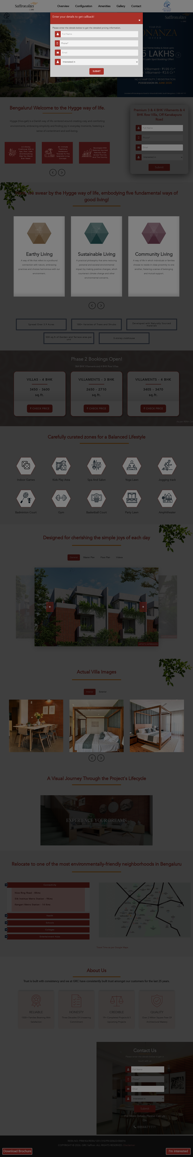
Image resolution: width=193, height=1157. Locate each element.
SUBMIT (97, 71)
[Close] (139, 20)
